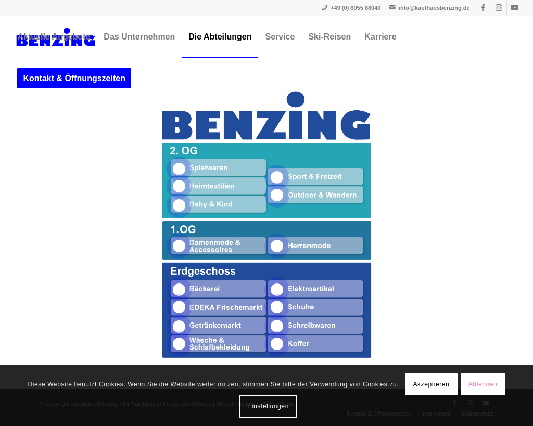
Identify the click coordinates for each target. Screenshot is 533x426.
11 (179, 344)
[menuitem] (53, 37)
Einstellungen (268, 406)
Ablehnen (483, 384)
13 (277, 307)
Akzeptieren (431, 384)
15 (277, 344)
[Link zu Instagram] (498, 8)
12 (277, 289)
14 (277, 326)
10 (179, 326)
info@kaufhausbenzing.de (434, 8)
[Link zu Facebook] (483, 8)
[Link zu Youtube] (515, 8)
